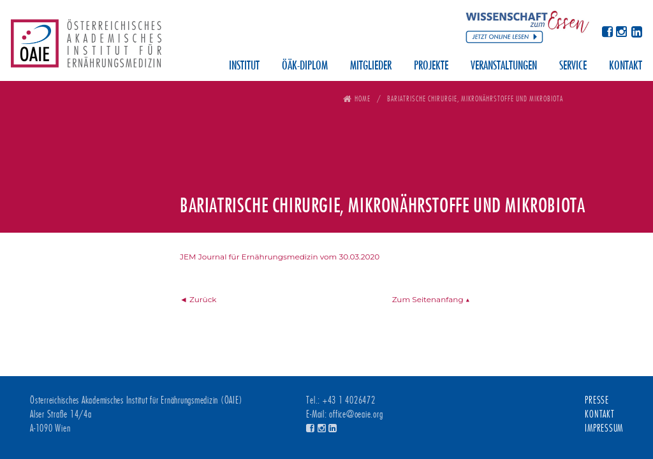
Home (363, 98)
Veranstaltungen (504, 66)
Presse (597, 400)
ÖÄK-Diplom (305, 66)
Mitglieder (371, 66)
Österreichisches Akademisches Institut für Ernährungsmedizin (86, 47)
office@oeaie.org (356, 414)
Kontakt (625, 66)
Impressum (604, 428)
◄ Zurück (198, 299)
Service (573, 66)
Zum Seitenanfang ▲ (431, 299)
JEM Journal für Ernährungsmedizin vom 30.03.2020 (279, 256)
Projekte (431, 66)
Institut (244, 66)
